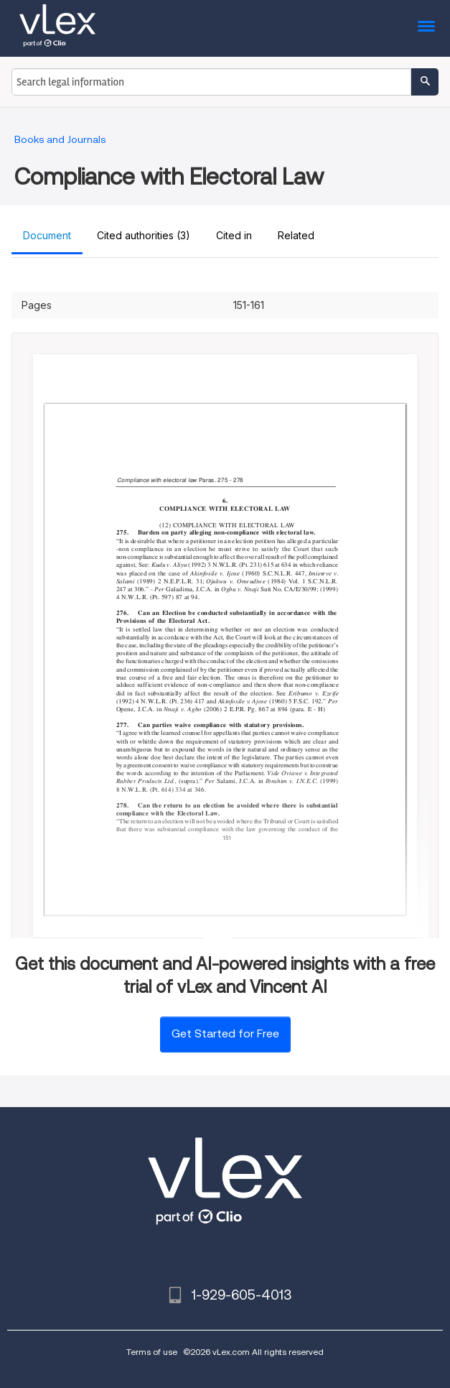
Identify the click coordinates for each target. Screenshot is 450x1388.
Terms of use (151, 1351)
